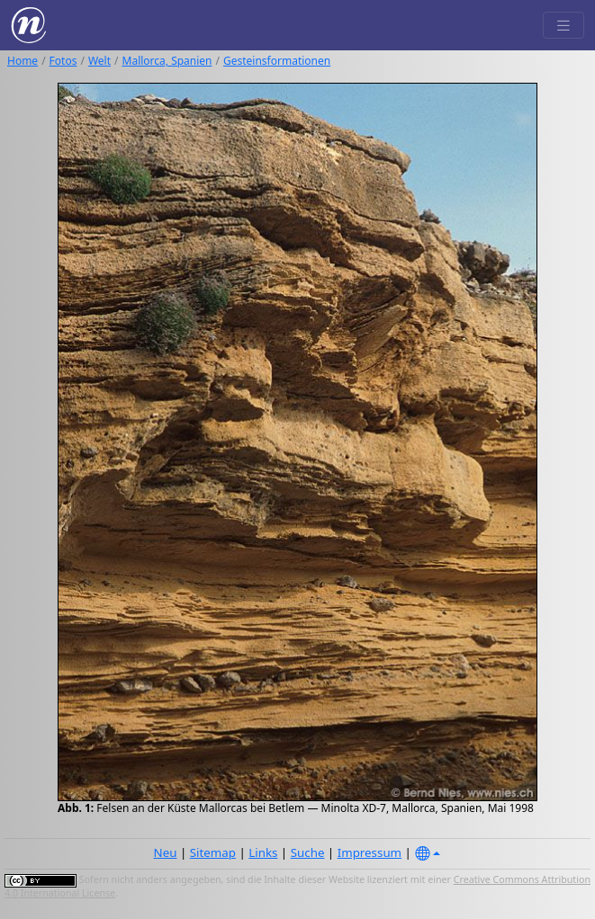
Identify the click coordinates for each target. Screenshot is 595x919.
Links (262, 852)
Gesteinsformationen (276, 60)
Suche (308, 852)
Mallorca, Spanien (167, 60)
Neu (165, 852)
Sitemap (213, 852)
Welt (99, 60)
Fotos (63, 60)
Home (22, 60)
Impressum (369, 852)
